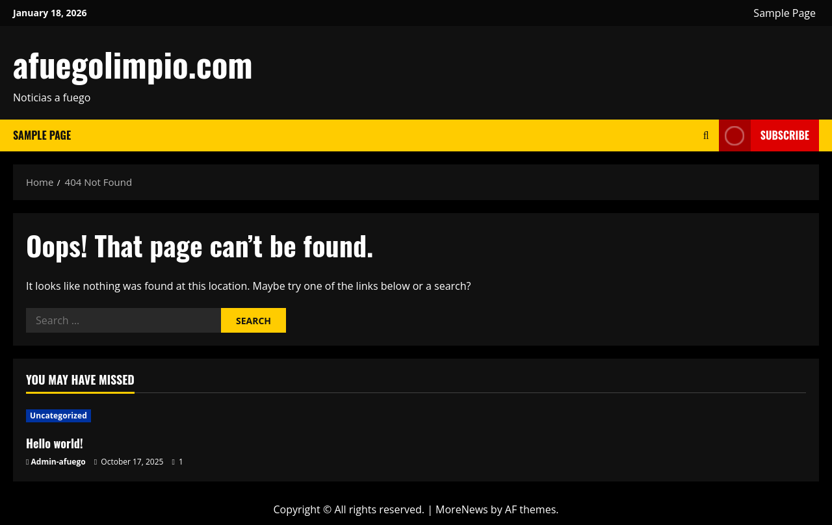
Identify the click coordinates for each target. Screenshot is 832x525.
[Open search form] (706, 135)
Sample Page (784, 13)
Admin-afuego (58, 461)
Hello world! (54, 443)
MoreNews (462, 509)
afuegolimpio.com (133, 63)
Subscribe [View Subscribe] (764, 135)
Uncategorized (58, 415)
